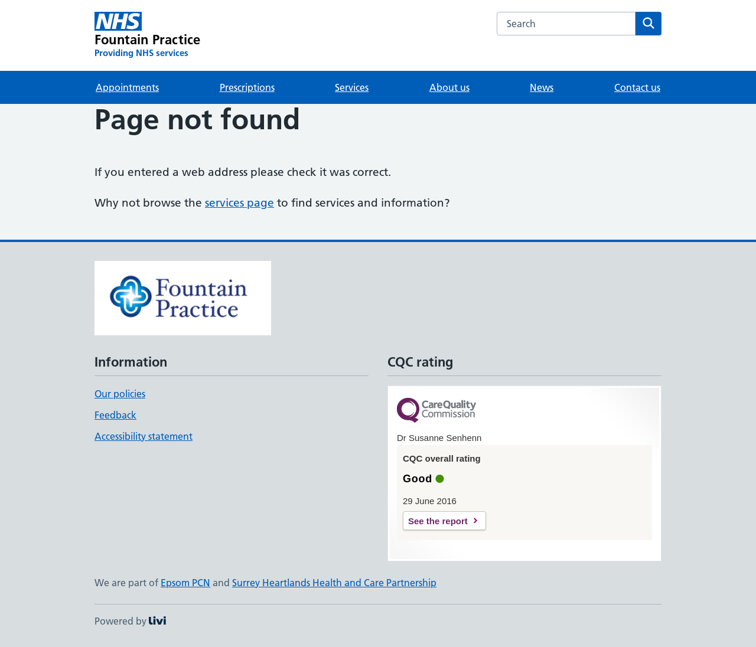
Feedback (115, 415)
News (541, 87)
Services (352, 87)
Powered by (130, 621)
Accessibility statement (143, 436)
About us (449, 87)
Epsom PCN (185, 583)
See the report (438, 521)
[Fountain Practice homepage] (147, 35)
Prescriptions (247, 87)
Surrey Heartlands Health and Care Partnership (334, 583)
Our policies (119, 394)
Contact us (637, 87)
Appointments (127, 87)
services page (239, 203)
